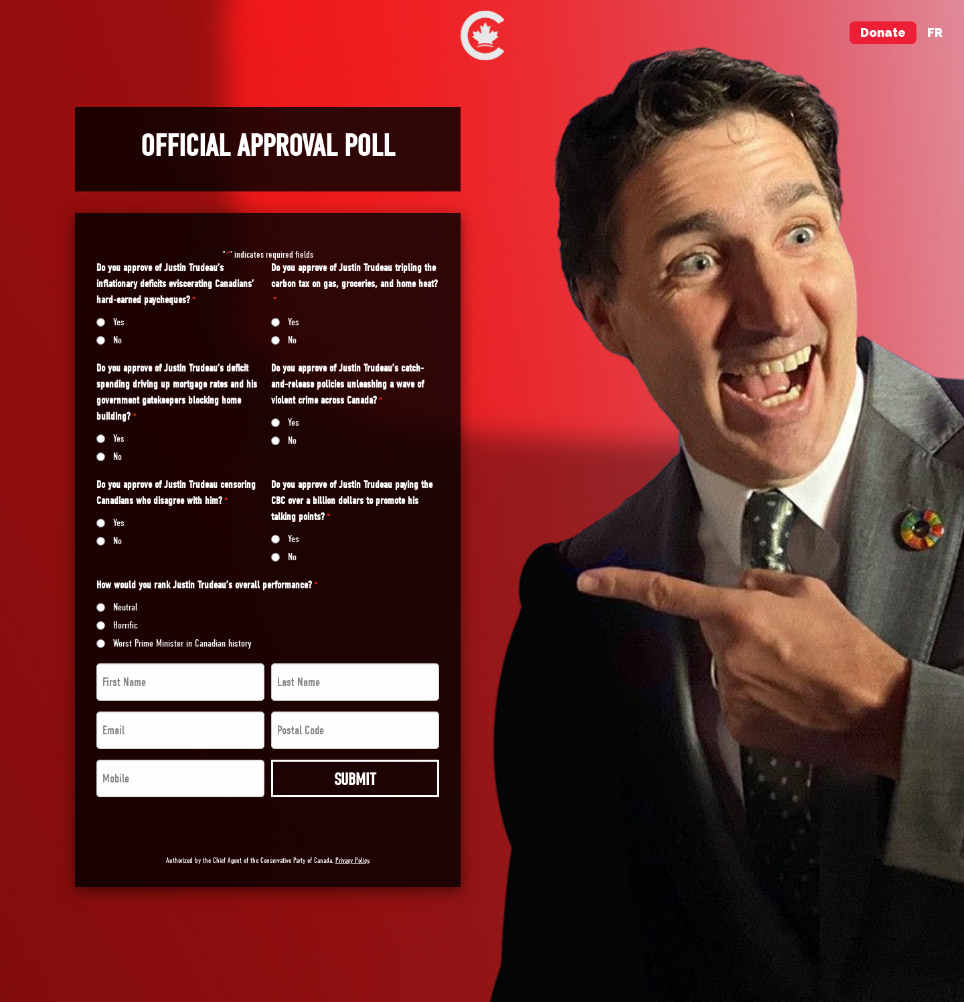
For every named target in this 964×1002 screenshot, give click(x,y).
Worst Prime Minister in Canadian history (182, 643)
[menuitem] (482, 35)
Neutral (125, 607)
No (117, 340)
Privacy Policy (352, 860)
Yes (119, 322)
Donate (883, 32)
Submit (355, 779)
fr (935, 32)
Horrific (125, 625)
